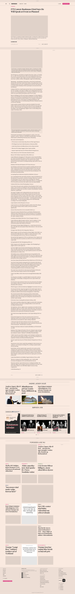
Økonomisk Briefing (26, 577)
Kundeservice (42, 576)
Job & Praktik (61, 571)
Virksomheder (24, 463)
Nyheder (4, 570)
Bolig (29, 504)
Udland (39, 444)
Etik (40, 585)
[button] (7, 4)
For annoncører (42, 583)
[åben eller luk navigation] (6, 4)
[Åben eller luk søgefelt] (9, 4)
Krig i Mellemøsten (41, 545)
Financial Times (25, 574)
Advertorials (61, 575)
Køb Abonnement (66, 3)
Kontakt (60, 570)
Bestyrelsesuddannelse (44, 571)
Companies (13, 6)
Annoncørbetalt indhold (63, 574)
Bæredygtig (40, 463)
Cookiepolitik (42, 578)
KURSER (25, 3)
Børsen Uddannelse (43, 570)
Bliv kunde (42, 586)
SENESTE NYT (20, 3)
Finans (24, 573)
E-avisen (5, 578)
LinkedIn (61, 584)
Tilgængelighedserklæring (44, 582)
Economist (24, 575)
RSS (3, 574)
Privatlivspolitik (42, 579)
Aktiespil (4, 575)
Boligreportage (29, 545)
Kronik (6, 485)
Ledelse (39, 504)
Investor (4, 571)
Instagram (61, 586)
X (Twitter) (61, 589)
